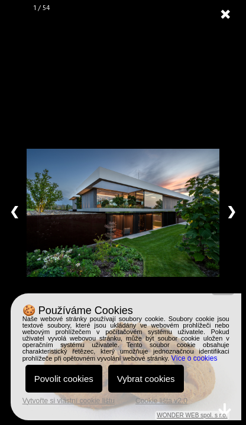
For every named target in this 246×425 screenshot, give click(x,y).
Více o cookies (194, 358)
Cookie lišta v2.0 (161, 401)
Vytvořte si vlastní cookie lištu (68, 401)
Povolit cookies (63, 379)
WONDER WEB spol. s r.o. (192, 415)
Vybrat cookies (146, 379)
